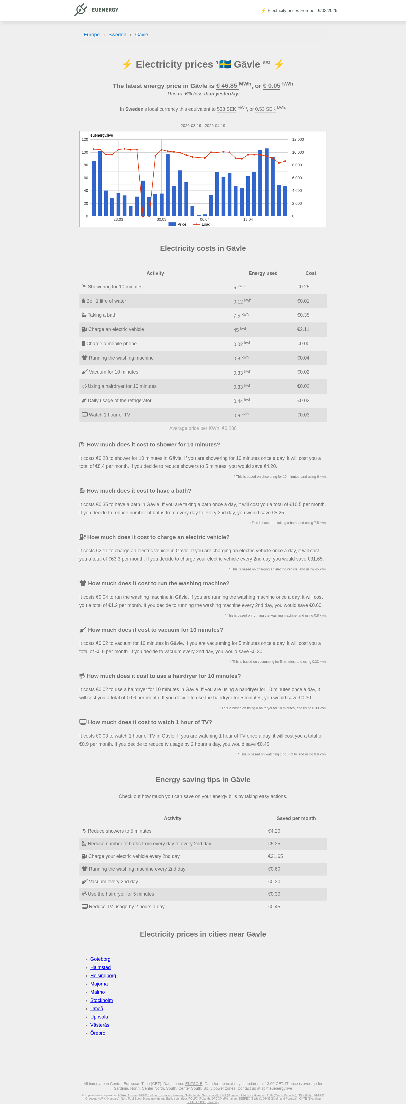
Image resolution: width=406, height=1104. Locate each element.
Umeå (96, 1008)
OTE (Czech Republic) (281, 1095)
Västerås (99, 1025)
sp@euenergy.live (276, 1088)
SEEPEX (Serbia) (249, 1098)
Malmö (97, 992)
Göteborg (100, 959)
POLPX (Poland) (199, 1098)
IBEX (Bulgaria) (230, 1095)
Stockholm (101, 1000)
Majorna (99, 984)
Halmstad (100, 967)
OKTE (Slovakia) (310, 1098)
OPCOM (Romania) (224, 1098)
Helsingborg (103, 975)
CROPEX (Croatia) (253, 1095)
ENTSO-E (194, 1083)
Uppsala (99, 1017)
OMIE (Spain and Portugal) (280, 1098)
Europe (92, 34)
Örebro (98, 1033)
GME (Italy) (305, 1095)
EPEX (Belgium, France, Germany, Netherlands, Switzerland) (178, 1095)
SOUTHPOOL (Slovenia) (203, 1102)
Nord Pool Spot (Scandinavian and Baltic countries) (154, 1098)
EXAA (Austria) (127, 1095)
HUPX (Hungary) (108, 1098)
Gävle (141, 34)
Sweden (117, 34)
